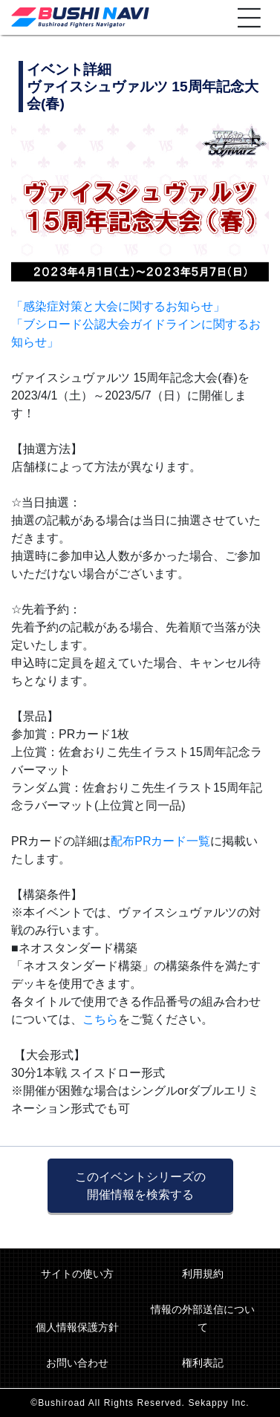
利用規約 (203, 1274)
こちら (100, 1019)
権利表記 (203, 1363)
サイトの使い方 (77, 1274)
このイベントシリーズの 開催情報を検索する (140, 1185)
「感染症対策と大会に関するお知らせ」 (118, 306)
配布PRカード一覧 (160, 841)
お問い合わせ (77, 1363)
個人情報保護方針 (77, 1327)
